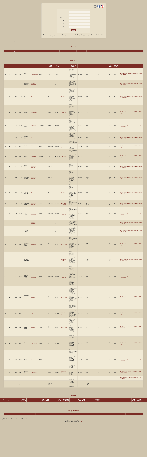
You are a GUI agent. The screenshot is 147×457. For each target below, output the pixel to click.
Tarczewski (33, 156)
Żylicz (32, 313)
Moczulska (33, 244)
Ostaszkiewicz (34, 112)
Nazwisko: (64, 15)
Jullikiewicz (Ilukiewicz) (33, 84)
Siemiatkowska (64, 96)
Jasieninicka (64, 244)
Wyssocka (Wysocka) (63, 260)
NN (31, 359)
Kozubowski (33, 259)
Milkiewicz (33, 378)
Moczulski (33, 297)
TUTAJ (81, 420)
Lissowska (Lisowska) (63, 146)
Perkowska (63, 156)
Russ (32, 384)
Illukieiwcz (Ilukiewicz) (33, 146)
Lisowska (63, 166)
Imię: (66, 12)
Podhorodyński (34, 74)
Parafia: (65, 20)
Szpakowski (33, 125)
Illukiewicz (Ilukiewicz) (33, 167)
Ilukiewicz (33, 137)
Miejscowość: (63, 17)
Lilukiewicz (63, 384)
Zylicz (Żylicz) (34, 343)
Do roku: (65, 26)
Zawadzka (63, 112)
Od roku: (65, 23)
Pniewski (33, 96)
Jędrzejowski (34, 372)
